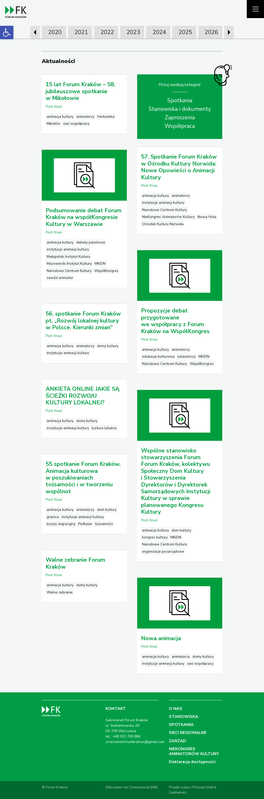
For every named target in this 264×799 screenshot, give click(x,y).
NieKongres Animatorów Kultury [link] (168, 216)
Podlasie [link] (85, 523)
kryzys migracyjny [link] (61, 523)
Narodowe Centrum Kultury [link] (164, 209)
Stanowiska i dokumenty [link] (179, 109)
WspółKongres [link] (106, 270)
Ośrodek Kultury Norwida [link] (163, 224)
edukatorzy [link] (186, 356)
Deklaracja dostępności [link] (192, 762)
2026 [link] (211, 32)
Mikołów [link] (53, 123)
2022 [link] (107, 32)
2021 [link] (81, 32)
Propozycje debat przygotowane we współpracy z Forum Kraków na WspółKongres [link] (175, 321)
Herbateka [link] (105, 116)
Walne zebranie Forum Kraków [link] (75, 563)
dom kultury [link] (181, 530)
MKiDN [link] (100, 263)
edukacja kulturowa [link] (158, 356)
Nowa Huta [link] (206, 216)
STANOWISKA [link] (183, 716)
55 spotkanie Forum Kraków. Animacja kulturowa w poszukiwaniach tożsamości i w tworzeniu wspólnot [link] (83, 477)
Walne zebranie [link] (60, 592)
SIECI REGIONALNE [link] (188, 732)
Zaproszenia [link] (180, 117)
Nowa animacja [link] (161, 638)
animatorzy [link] (85, 116)
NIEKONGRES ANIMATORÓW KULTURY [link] (194, 751)
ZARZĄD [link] (177, 741)
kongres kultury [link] (155, 537)
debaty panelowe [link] (90, 242)
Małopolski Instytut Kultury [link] (68, 256)
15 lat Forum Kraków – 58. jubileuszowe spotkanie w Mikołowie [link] (80, 91)
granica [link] (53, 516)
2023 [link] (133, 32)
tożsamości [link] (104, 523)
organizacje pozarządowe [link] (163, 551)
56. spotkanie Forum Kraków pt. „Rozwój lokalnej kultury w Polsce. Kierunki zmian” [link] (83, 320)
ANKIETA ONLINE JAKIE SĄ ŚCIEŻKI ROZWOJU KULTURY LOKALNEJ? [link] (82, 395)
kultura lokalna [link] (104, 428)
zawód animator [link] (60, 277)
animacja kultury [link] (60, 116)
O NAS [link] (175, 708)
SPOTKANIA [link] (181, 724)
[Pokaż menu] (255, 9)
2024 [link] (159, 32)
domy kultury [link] (107, 345)
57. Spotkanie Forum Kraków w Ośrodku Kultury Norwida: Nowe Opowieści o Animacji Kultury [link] (179, 167)
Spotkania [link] (179, 100)
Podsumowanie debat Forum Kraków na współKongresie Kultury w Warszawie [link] (83, 217)
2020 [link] (55, 32)
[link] (6, 32)
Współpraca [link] (179, 126)
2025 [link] (185, 32)
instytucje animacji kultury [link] (163, 202)
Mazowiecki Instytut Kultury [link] (69, 263)
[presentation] (35, 32)
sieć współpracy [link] (76, 123)
